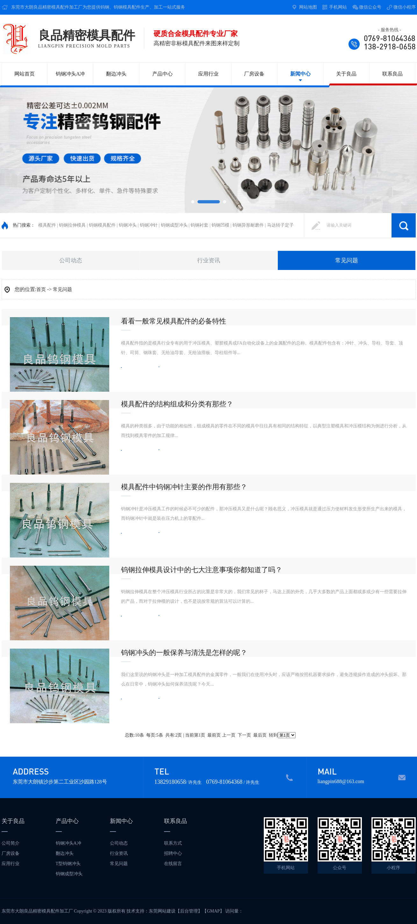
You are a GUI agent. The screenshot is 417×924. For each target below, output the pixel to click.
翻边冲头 (116, 73)
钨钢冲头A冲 (70, 73)
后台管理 (189, 911)
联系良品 (392, 73)
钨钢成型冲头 (69, 873)
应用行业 (208, 73)
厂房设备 (254, 73)
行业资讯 (208, 260)
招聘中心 (173, 853)
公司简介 (10, 843)
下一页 (244, 735)
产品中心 (162, 73)
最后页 (260, 735)
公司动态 (70, 260)
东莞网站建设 (162, 911)
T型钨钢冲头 (68, 863)
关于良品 (346, 73)
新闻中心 (300, 73)
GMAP (213, 911)
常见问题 (346, 260)
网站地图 (308, 7)
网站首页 (24, 73)
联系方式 (173, 843)
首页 (41, 289)
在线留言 (173, 863)
